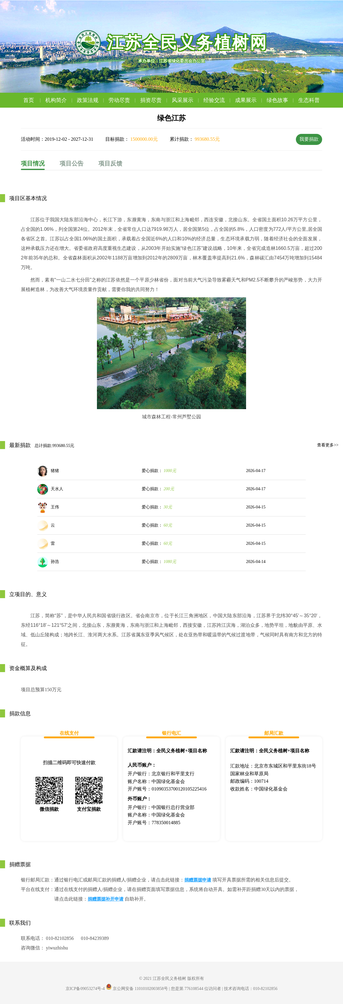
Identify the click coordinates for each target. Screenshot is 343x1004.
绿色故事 (281, 100)
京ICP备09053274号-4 (85, 988)
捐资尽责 (154, 100)
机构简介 (59, 100)
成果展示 (249, 100)
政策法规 (91, 100)
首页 (33, 100)
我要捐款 (309, 139)
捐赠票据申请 (197, 880)
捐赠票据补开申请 (105, 899)
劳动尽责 (123, 100)
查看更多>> (328, 445)
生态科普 (309, 100)
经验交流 (217, 100)
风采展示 (186, 100)
